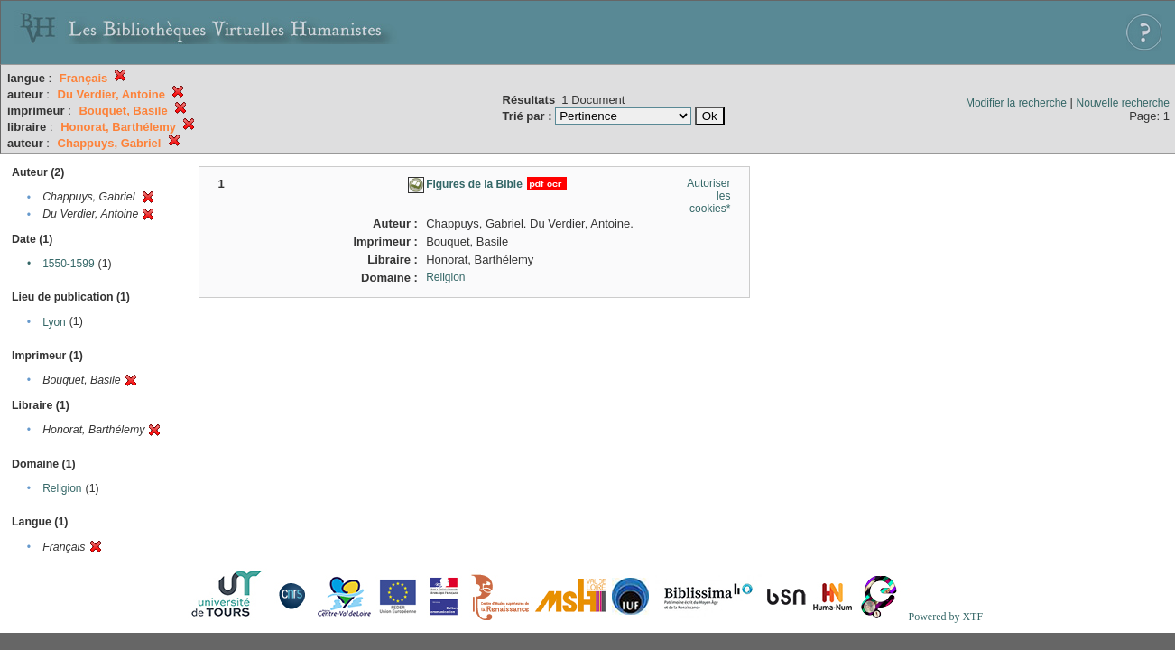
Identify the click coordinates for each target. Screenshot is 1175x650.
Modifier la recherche (1016, 103)
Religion (61, 488)
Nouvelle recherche (1123, 103)
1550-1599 (68, 263)
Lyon (54, 322)
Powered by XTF (945, 616)
